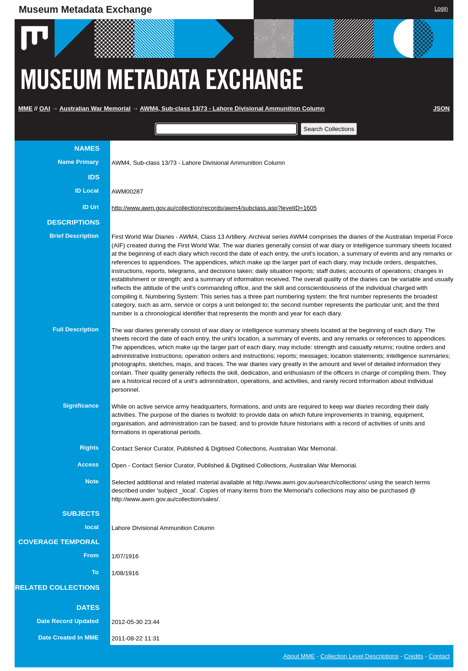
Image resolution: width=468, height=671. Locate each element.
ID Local (87, 190)
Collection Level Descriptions (359, 656)
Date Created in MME (68, 637)
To (95, 572)
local (92, 527)
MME (25, 108)
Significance (81, 405)
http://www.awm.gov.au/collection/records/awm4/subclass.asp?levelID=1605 (214, 207)
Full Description (76, 329)
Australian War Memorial (95, 108)
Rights (89, 447)
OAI (44, 108)
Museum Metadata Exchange (85, 9)
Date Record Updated (68, 621)
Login (441, 8)
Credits (413, 656)
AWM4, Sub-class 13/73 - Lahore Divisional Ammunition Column (232, 108)
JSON (441, 108)
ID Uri (90, 207)
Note (92, 481)
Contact (439, 656)
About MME (299, 656)
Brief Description (74, 235)
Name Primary (78, 161)
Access (88, 464)
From (91, 555)
